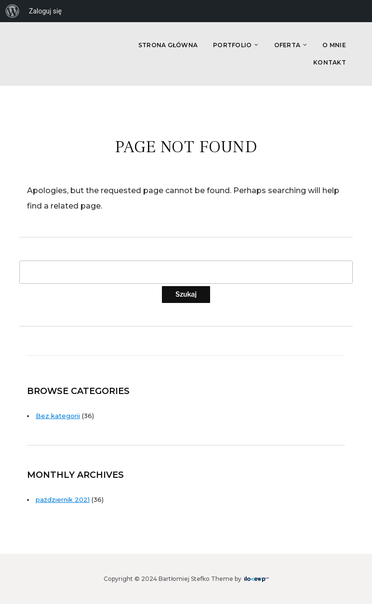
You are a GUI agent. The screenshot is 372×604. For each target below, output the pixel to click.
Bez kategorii (58, 416)
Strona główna (168, 45)
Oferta (287, 45)
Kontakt (329, 62)
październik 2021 (63, 499)
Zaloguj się (45, 11)
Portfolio (232, 45)
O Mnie (334, 45)
